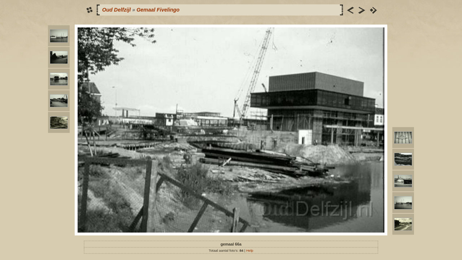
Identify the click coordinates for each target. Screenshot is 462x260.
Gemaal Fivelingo (157, 10)
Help (249, 250)
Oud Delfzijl (116, 10)
